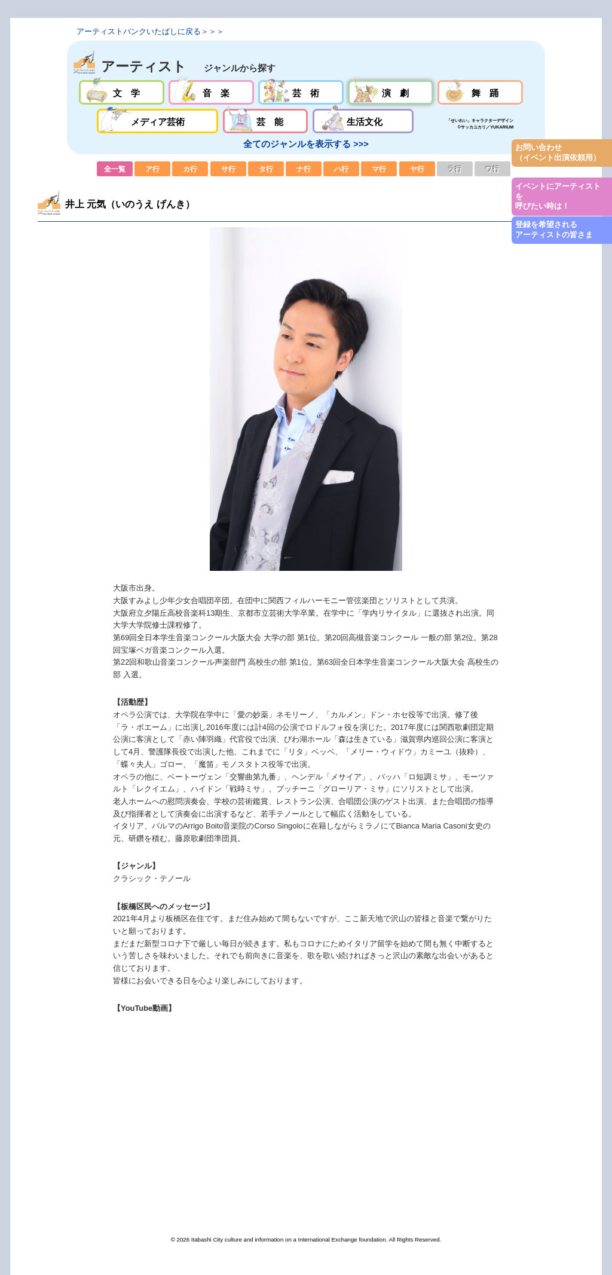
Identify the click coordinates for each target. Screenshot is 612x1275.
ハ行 (341, 168)
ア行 (152, 168)
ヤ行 (417, 168)
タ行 (266, 168)
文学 (122, 92)
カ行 (190, 168)
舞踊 (480, 92)
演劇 (391, 92)
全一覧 (115, 168)
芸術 (301, 92)
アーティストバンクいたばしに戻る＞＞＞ (150, 31)
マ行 (379, 168)
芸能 (266, 121)
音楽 (211, 92)
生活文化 (363, 121)
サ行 (228, 168)
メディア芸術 (158, 121)
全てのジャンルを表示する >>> (306, 144)
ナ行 (304, 168)
